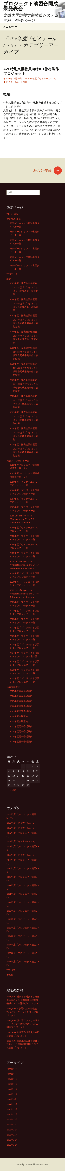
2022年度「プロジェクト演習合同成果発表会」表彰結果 (25, 404)
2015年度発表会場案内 (21, 691)
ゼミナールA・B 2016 (16, 81)
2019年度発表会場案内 (21, 711)
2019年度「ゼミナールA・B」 (21, 854)
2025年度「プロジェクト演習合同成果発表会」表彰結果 (25, 452)
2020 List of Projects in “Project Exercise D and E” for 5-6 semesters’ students (24, 565)
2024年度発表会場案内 (21, 736)
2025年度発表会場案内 (21, 741)
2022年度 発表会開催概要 (23, 396)
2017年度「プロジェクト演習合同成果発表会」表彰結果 (25, 323)
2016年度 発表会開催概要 (23, 299)
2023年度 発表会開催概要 (23, 412)
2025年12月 (12, 1069)
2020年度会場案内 (19, 716)
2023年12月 (12, 1084)
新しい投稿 (47, 170)
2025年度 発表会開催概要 (23, 444)
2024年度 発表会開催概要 (23, 428)
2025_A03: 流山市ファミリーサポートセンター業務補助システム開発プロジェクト (22, 1024)
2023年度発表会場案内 (21, 731)
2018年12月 (12, 1124)
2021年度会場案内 (19, 721)
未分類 (9, 975)
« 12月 (13, 789)
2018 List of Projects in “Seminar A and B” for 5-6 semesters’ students (22, 519)
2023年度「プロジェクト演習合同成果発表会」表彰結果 (25, 420)
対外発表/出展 (13, 218)
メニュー (8, 26)
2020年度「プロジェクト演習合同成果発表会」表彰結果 (25, 371)
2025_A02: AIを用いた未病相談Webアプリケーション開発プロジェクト (22, 1012)
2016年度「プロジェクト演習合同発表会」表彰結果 (25, 307)
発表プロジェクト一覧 (17, 460)
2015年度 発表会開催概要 (23, 283)
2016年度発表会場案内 (21, 696)
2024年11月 (12, 1079)
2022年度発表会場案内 (21, 726)
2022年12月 (12, 1089)
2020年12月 (12, 1109)
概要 (8, 279)
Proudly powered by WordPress (32, 1164)
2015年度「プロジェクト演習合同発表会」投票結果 (25, 291)
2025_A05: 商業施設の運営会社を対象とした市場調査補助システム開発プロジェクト (22, 1044)
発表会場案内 (13, 686)
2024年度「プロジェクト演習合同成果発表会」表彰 (25, 436)
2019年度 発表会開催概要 (23, 347)
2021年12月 (12, 1104)
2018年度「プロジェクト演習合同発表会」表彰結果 (25, 339)
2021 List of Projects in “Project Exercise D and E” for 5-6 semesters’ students (24, 594)
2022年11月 (12, 1094)
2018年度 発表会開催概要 (23, 331)
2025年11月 (12, 1074)
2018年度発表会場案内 (21, 706)
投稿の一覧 (12, 273)
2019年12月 (12, 1119)
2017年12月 (12, 1129)
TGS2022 (10, 970)
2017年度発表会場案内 (21, 701)
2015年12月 (12, 1144)
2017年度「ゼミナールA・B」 (21, 827)
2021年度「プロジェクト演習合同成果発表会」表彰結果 (25, 388)
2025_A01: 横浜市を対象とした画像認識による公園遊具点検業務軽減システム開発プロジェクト (22, 1000)
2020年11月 (12, 1114)
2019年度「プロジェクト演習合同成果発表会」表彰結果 (25, 355)
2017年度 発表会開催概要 (23, 315)
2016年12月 (12, 1139)
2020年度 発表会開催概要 (23, 363)
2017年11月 (12, 1134)
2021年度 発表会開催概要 (23, 379)
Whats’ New (12, 213)
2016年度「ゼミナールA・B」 (43, 78)
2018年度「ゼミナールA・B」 (21, 841)
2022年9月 (11, 1099)
